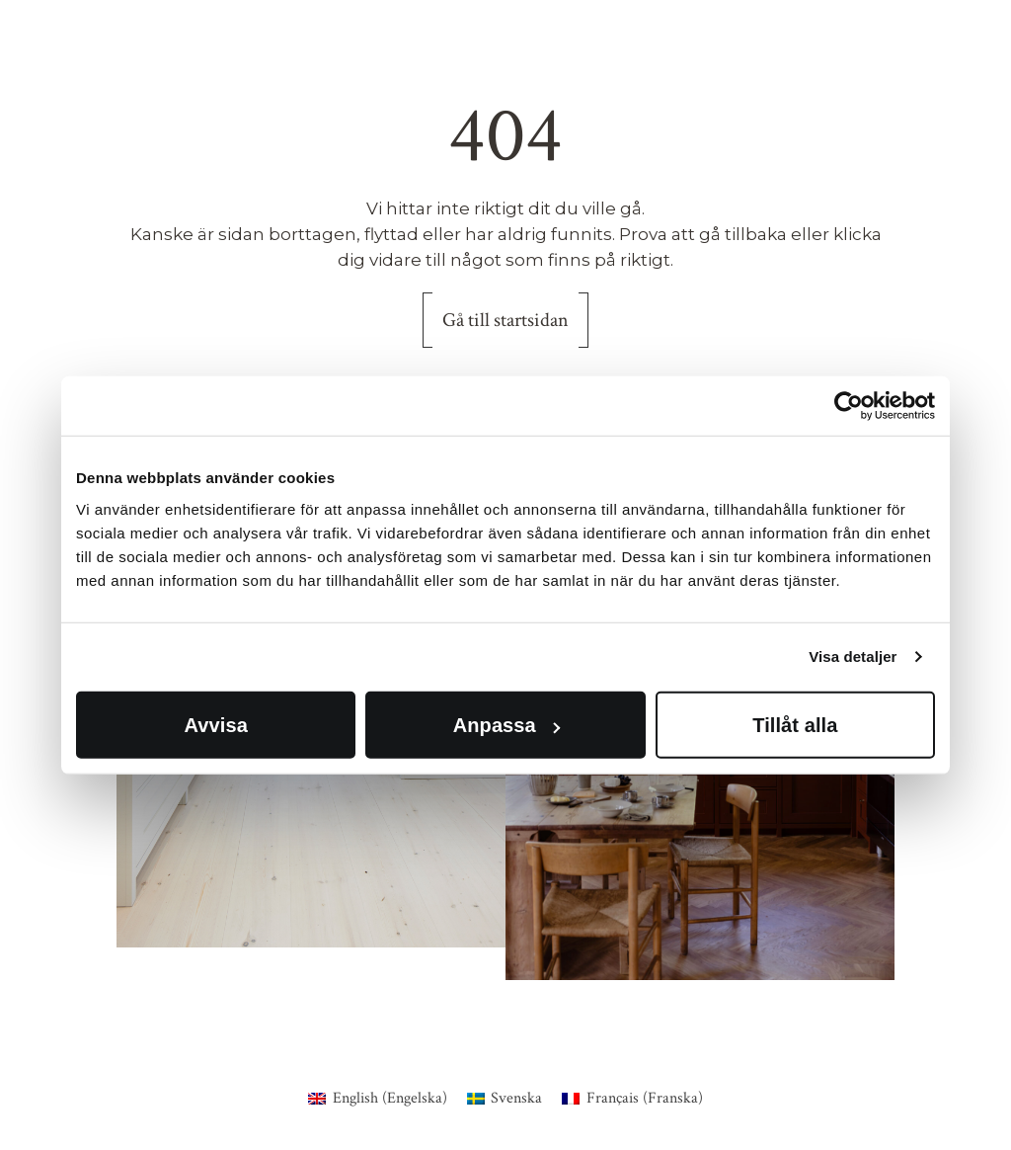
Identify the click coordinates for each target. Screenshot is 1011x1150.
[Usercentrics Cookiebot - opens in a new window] (848, 406)
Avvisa (216, 724)
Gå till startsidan (505, 320)
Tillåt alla (794, 724)
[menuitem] (377, 1098)
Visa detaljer (852, 656)
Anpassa (506, 724)
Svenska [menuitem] (516, 1098)
